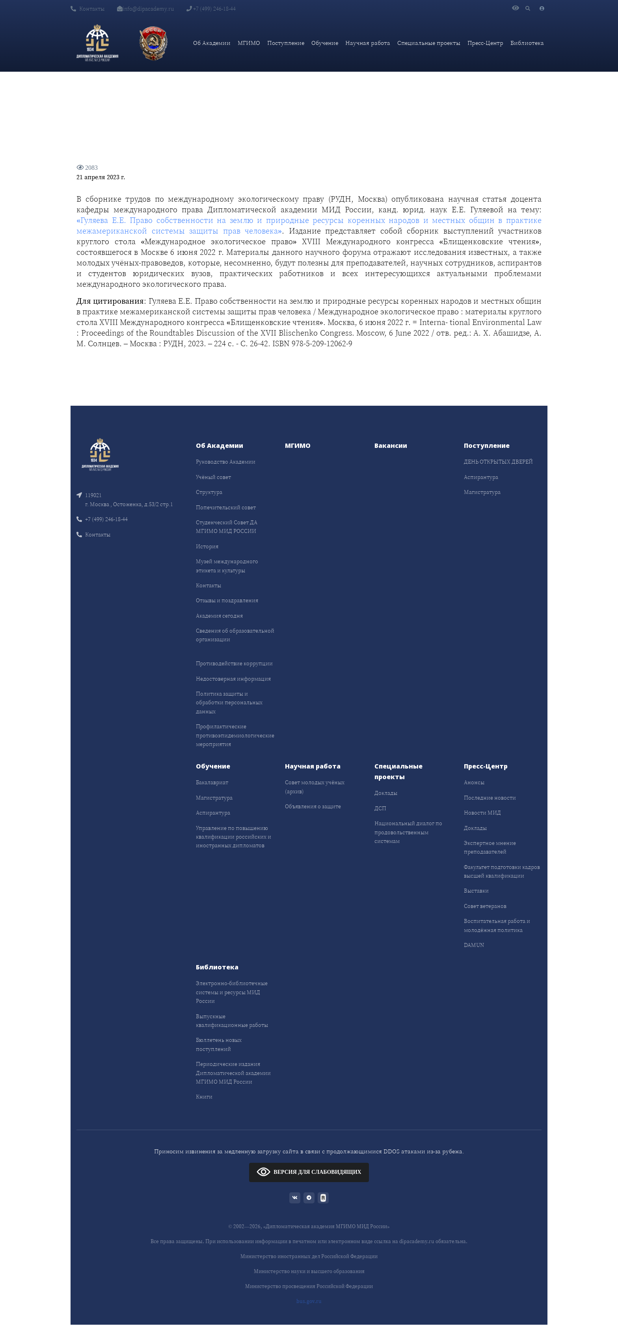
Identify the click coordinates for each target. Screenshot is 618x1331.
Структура (209, 492)
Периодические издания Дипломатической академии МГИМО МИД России (233, 1073)
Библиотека (527, 43)
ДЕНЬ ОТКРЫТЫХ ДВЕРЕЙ (498, 462)
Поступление (285, 43)
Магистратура (482, 492)
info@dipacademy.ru (145, 9)
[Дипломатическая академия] (97, 43)
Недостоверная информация (233, 679)
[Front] (100, 454)
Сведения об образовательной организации (235, 635)
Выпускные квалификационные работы (232, 1020)
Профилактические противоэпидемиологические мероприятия (235, 735)
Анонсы (474, 782)
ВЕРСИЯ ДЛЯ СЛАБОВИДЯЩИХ (309, 1171)
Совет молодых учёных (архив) (314, 786)
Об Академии (212, 43)
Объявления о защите (313, 806)
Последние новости (490, 798)
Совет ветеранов (485, 906)
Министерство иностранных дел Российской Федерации (309, 1256)
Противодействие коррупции (234, 663)
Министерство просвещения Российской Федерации (309, 1286)
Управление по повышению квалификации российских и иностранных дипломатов (233, 837)
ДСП (380, 808)
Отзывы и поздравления (227, 600)
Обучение (324, 43)
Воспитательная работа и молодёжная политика (497, 925)
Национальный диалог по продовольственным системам (408, 832)
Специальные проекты (428, 43)
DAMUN (474, 945)
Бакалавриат (212, 782)
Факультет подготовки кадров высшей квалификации (502, 871)
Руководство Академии (225, 462)
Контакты (87, 9)
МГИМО (249, 43)
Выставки (476, 891)
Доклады (385, 793)
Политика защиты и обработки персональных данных (229, 702)
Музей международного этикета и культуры (227, 565)
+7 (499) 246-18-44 (211, 9)
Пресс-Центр (485, 43)
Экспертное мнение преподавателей (490, 847)
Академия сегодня (219, 616)
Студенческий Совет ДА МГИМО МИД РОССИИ (226, 526)
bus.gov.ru (309, 1301)
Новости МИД (482, 813)
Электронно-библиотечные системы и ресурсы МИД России (232, 992)
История (207, 546)
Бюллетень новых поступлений (219, 1044)
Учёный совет (213, 477)
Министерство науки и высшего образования (309, 1271)
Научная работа (367, 43)
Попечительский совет (226, 507)
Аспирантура (481, 477)
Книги (204, 1097)
